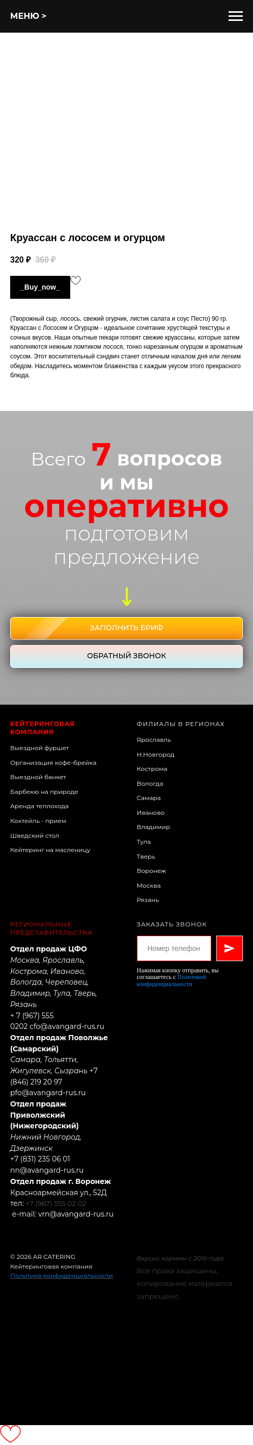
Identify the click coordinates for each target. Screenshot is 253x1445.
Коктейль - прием (38, 820)
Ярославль (154, 739)
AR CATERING (54, 1256)
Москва (149, 885)
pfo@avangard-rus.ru (48, 1092)
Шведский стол (34, 835)
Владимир (154, 827)
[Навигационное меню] (236, 16)
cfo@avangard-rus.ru (67, 1026)
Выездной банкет (38, 777)
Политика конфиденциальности (61, 1275)
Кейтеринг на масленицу (50, 850)
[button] (126, 628)
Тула (144, 841)
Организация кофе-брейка (53, 762)
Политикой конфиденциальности (171, 980)
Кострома (152, 768)
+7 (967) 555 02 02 (55, 1203)
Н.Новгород (156, 754)
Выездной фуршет (39, 748)
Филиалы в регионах (181, 724)
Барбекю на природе (44, 791)
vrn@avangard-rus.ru (76, 1214)
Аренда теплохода (39, 806)
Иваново (151, 812)
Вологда (150, 783)
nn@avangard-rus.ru (47, 1170)
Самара (149, 798)
